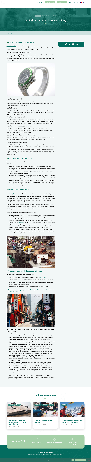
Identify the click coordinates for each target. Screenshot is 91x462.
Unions (36, 454)
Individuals (34, 5)
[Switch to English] (83, 2)
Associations (53, 5)
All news (10, 33)
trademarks (21, 222)
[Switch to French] (81, 2)
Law (40, 454)
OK (72, 460)
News (74, 2)
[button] (66, 44)
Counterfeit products (11, 46)
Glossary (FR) (31, 454)
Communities (43, 5)
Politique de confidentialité (80, 460)
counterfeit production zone (14, 193)
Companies (25, 5)
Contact (83, 5)
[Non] (89, 460)
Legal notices (53, 454)
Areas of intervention (72, 5)
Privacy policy (60, 454)
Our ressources (45, 454)
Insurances (61, 5)
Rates (70, 2)
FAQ (78, 2)
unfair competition (43, 277)
